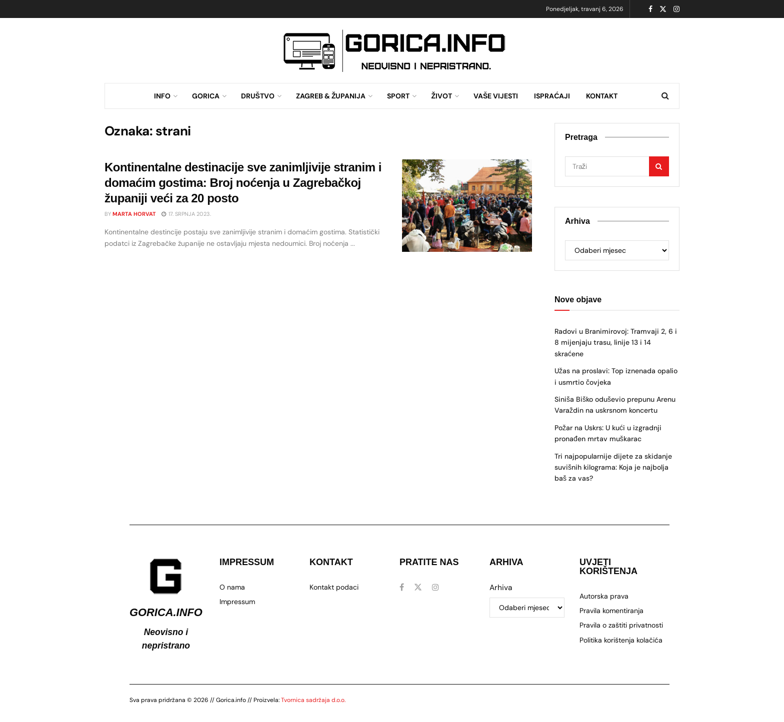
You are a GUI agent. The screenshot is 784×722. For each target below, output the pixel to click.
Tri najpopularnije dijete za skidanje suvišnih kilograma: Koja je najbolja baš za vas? (613, 467)
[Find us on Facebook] (402, 587)
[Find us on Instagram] (435, 587)
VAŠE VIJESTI (496, 95)
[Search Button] (665, 95)
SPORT (398, 95)
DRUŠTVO (257, 95)
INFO (162, 95)
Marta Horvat (134, 213)
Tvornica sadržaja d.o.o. (313, 700)
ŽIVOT (441, 95)
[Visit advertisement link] (394, 50)
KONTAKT (602, 95)
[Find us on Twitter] (418, 587)
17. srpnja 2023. (186, 213)
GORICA (206, 95)
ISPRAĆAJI (552, 95)
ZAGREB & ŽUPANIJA (331, 95)
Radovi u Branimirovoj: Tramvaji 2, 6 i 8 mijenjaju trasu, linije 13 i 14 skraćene (615, 342)
